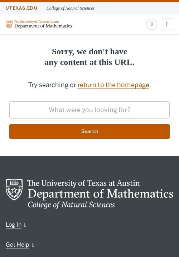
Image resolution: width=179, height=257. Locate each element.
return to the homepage (113, 85)
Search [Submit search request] (89, 131)
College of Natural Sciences (71, 8)
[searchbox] (89, 110)
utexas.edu (22, 8)
